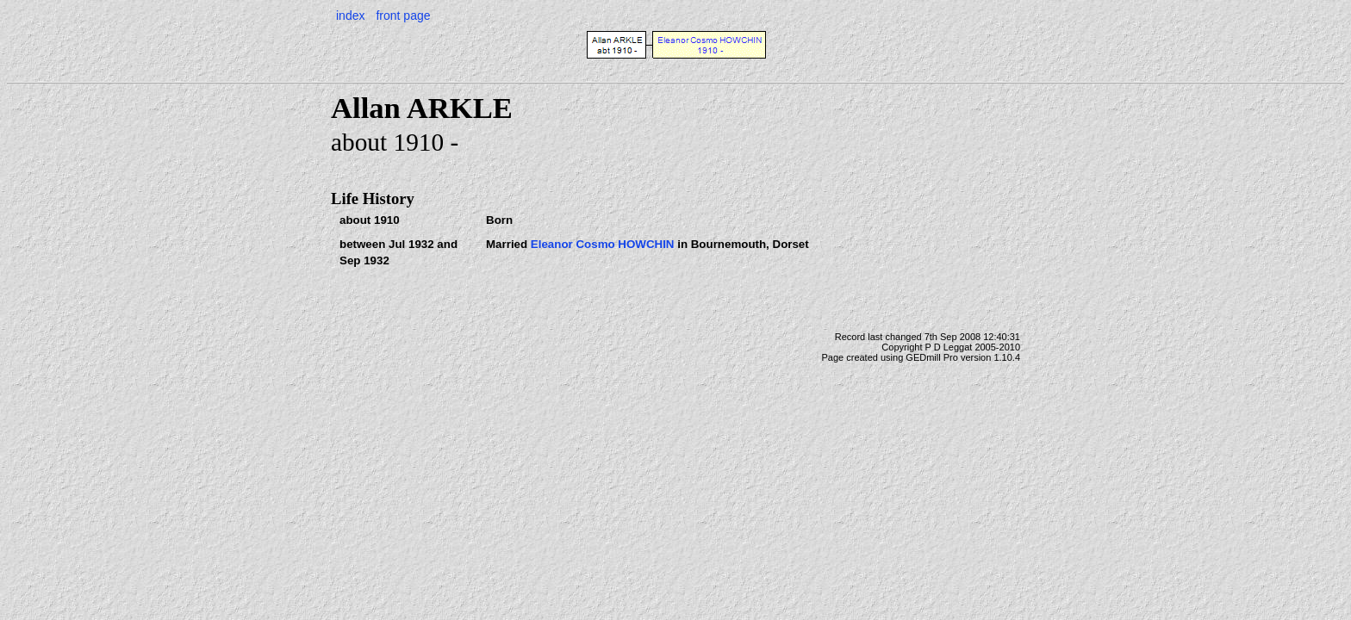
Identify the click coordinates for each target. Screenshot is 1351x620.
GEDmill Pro (932, 357)
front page (403, 15)
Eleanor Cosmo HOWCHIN (603, 244)
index (350, 15)
